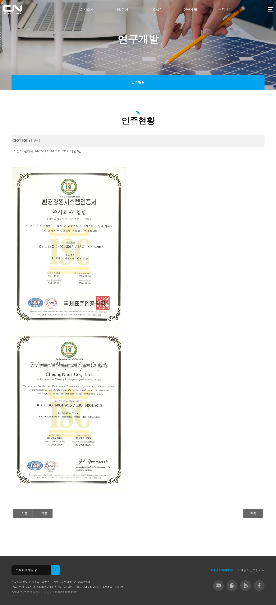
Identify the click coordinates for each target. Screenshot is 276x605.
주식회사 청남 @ (26, 570)
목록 (253, 513)
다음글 (42, 513)
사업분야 (121, 9)
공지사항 (225, 9)
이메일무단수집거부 (251, 570)
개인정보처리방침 (221, 570)
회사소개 (87, 9)
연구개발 (190, 9)
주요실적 (156, 9)
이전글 (23, 513)
